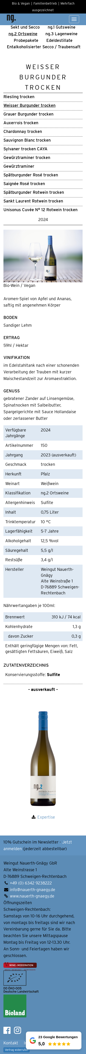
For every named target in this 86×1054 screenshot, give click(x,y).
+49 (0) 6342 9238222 (31, 883)
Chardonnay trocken (22, 131)
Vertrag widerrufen (16, 1049)
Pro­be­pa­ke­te (26, 40)
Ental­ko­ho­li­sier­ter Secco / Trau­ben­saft (43, 46)
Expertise (46, 817)
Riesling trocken (18, 96)
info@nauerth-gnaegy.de (32, 889)
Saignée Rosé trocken (24, 183)
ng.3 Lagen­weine (61, 33)
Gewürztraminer (18, 166)
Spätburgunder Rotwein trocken (33, 192)
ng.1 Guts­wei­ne (61, 27)
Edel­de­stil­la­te (59, 40)
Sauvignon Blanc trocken (27, 140)
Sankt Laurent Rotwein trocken (33, 201)
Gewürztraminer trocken (26, 157)
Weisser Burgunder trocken (29, 105)
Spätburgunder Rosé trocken (30, 175)
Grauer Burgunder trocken (28, 114)
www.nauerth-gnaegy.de (32, 896)
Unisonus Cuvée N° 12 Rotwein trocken (40, 209)
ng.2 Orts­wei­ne (22, 33)
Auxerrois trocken (20, 122)
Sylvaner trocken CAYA (25, 148)
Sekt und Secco (25, 27)
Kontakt (10, 1043)
